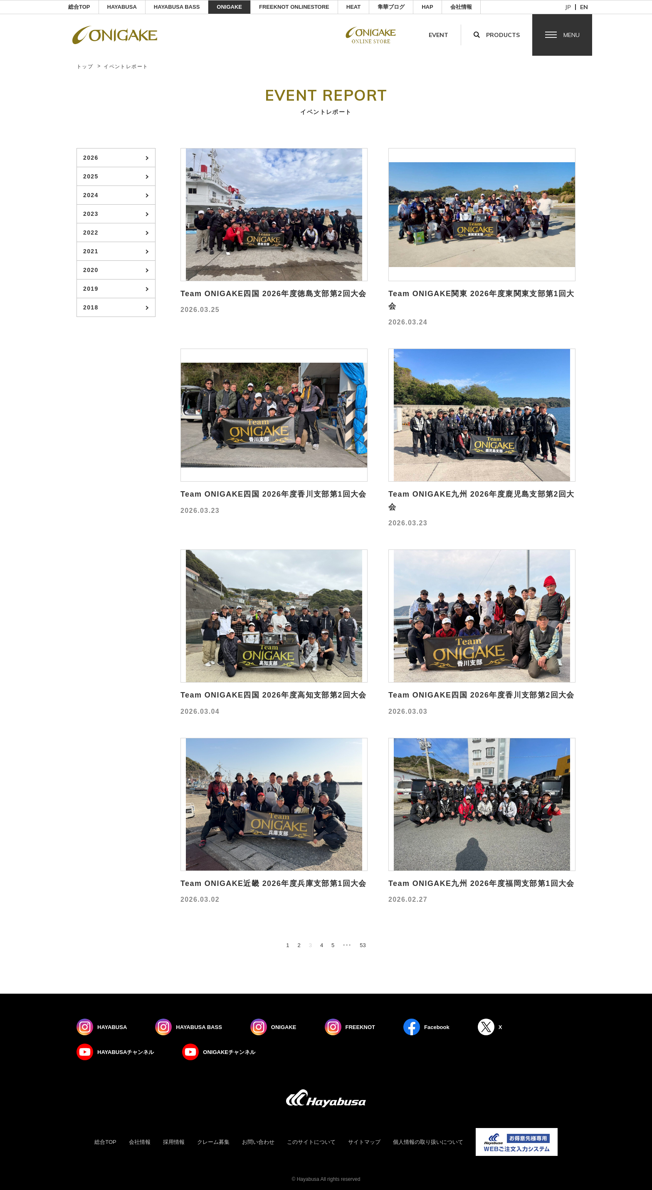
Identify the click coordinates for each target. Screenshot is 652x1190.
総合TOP (79, 7)
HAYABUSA (122, 7)
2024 (91, 195)
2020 (91, 270)
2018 (91, 307)
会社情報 (461, 7)
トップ (85, 66)
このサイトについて (311, 1142)
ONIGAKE (229, 7)
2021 (91, 251)
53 (363, 945)
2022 (91, 232)
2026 (91, 157)
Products (503, 35)
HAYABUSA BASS (177, 7)
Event (438, 35)
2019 (91, 288)
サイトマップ (364, 1142)
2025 (91, 176)
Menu (571, 35)
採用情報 (174, 1142)
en (584, 7)
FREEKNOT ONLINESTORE (294, 7)
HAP (427, 7)
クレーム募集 (213, 1142)
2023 (91, 213)
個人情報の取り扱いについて (428, 1142)
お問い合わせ (258, 1142)
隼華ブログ (391, 7)
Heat (353, 7)
